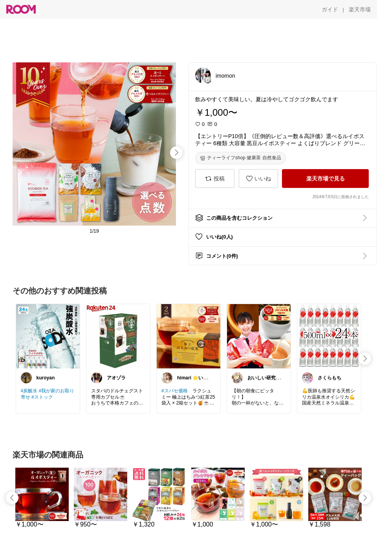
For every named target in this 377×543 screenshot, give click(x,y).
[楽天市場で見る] (325, 178)
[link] (48, 336)
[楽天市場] (360, 9)
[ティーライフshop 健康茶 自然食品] (240, 158)
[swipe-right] (176, 152)
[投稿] (214, 178)
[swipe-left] (12, 498)
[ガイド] (330, 9)
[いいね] (258, 178)
